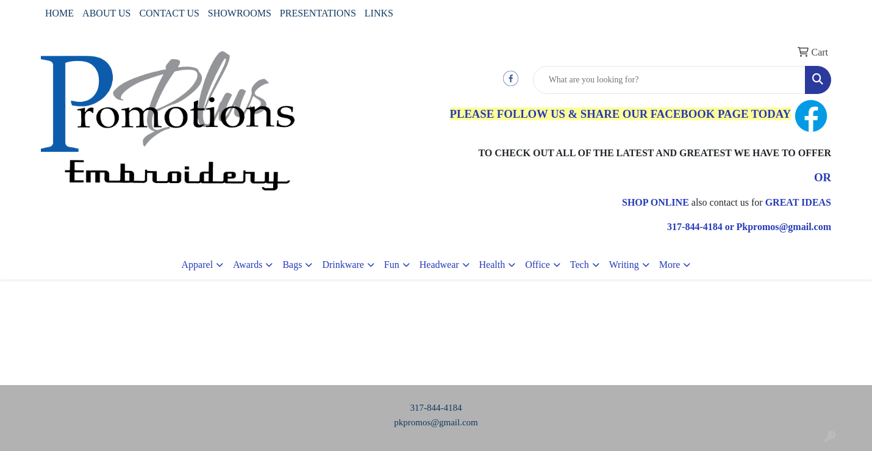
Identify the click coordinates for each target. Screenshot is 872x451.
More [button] (670, 264)
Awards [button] (247, 264)
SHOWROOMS (239, 13)
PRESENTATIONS (318, 13)
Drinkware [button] (342, 264)
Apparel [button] (197, 264)
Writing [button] (624, 264)
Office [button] (537, 264)
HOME (59, 13)
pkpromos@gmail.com (436, 422)
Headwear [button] (439, 264)
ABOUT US (106, 13)
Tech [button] (579, 264)
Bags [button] (292, 264)
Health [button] (492, 264)
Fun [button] (391, 264)
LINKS (379, 13)
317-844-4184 (436, 408)
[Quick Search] (669, 80)
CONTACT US (169, 13)
